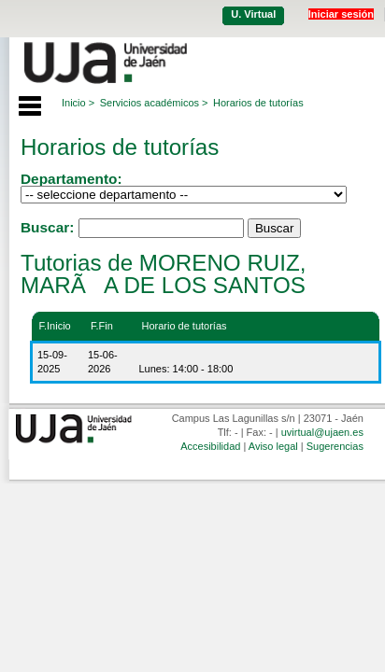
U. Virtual (253, 14)
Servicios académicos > (154, 102)
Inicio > (78, 102)
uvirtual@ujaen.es (322, 432)
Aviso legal (273, 446)
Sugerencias (335, 446)
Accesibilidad (210, 446)
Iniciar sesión (341, 14)
